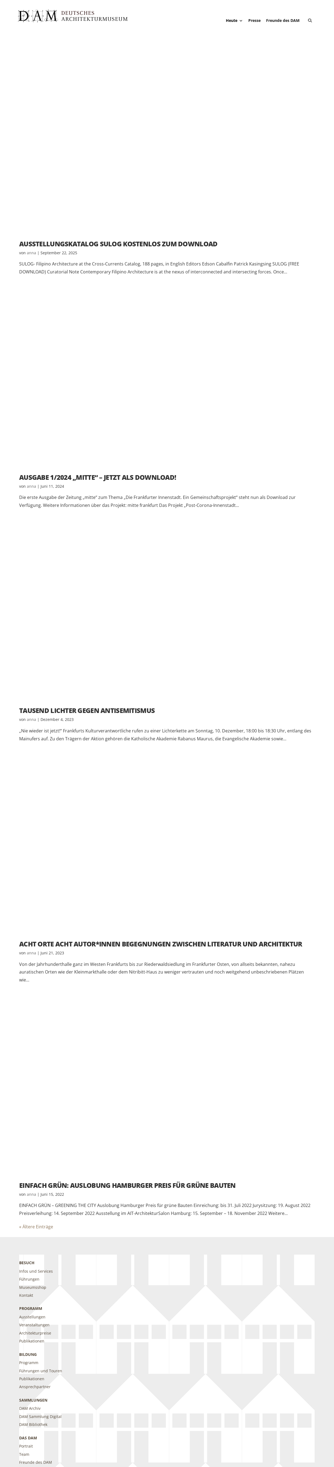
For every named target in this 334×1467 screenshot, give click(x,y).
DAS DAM (28, 1437)
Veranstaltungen (34, 1324)
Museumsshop (32, 1287)
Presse (254, 20)
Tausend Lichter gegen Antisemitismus (87, 710)
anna (31, 252)
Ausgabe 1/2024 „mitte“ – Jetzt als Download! (97, 477)
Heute (234, 20)
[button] (310, 20)
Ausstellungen (32, 1316)
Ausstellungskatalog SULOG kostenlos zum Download (118, 243)
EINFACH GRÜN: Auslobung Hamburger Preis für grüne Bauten (127, 1185)
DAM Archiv (30, 1408)
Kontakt (26, 1295)
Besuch (26, 1262)
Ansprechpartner (35, 1386)
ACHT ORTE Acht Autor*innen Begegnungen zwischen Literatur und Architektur (160, 943)
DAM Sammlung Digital (40, 1416)
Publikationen (31, 1341)
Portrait (26, 1446)
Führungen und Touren (40, 1370)
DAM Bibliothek (33, 1424)
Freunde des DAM (283, 20)
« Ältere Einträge (36, 1227)
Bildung (28, 1354)
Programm (30, 1308)
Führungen (29, 1279)
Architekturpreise (35, 1333)
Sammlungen (33, 1400)
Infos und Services (36, 1271)
